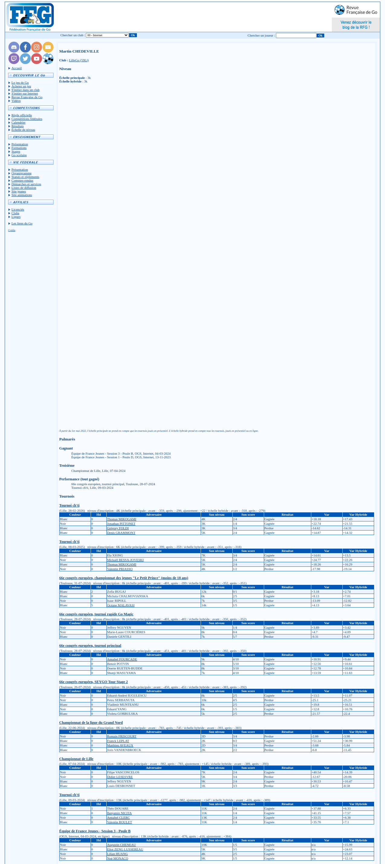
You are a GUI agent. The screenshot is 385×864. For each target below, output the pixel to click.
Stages (15, 151)
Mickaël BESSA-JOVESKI (125, 560)
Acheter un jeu (21, 86)
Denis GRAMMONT (121, 532)
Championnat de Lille (76, 759)
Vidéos (16, 100)
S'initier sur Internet (24, 93)
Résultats (17, 126)
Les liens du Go (21, 223)
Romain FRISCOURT (121, 736)
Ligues (16, 216)
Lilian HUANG (117, 854)
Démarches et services (26, 184)
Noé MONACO (117, 858)
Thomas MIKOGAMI (121, 519)
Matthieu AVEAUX (120, 745)
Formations (19, 148)
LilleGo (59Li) (79, 60)
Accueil (16, 68)
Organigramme (21, 173)
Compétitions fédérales (26, 119)
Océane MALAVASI (120, 605)
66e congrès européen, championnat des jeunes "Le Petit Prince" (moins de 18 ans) (123, 578)
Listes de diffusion (23, 187)
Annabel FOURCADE (122, 659)
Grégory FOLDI (118, 528)
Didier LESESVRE (120, 777)
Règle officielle (21, 115)
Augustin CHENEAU (121, 844)
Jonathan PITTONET (121, 523)
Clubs (15, 213)
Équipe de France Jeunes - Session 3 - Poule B (95, 831)
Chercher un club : (72, 35)
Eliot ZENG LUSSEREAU (125, 849)
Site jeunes (18, 191)
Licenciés (17, 209)
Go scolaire (19, 155)
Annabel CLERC (118, 817)
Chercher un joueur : (261, 35)
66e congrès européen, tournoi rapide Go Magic (96, 614)
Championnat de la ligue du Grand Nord (91, 723)
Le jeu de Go (20, 82)
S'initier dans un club (25, 90)
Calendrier (18, 122)
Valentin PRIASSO (120, 569)
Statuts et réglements (25, 177)
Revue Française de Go (26, 97)
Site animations (21, 195)
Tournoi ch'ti (69, 505)
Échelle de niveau (23, 129)
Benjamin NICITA (119, 813)
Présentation (19, 144)
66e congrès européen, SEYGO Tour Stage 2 (93, 682)
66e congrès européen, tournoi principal (90, 645)
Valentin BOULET (119, 822)
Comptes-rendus (22, 180)
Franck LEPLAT (118, 741)
